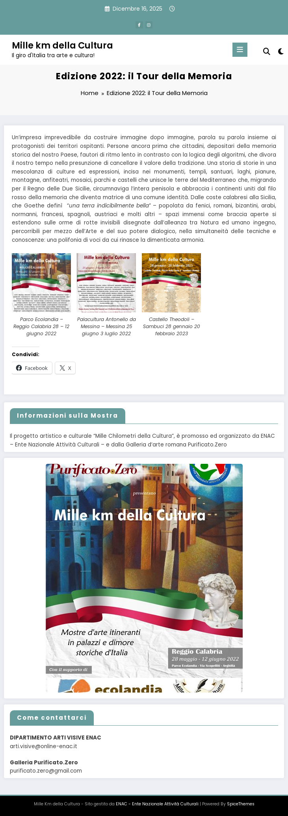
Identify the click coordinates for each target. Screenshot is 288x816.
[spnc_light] (280, 51)
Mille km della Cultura (62, 45)
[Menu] (239, 50)
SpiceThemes (241, 804)
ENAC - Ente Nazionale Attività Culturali (157, 804)
